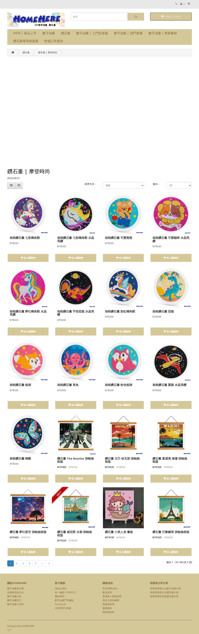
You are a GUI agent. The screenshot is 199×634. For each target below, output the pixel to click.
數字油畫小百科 (15, 604)
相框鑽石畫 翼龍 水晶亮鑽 (169, 385)
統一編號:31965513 (65, 592)
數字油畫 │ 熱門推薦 (128, 33)
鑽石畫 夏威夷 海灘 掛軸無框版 (169, 460)
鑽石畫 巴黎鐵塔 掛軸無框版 (170, 532)
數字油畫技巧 (14, 600)
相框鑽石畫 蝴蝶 (20, 458)
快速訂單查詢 (53, 41)
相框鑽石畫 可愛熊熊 (118, 238)
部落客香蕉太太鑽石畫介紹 (164, 592)
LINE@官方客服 (63, 608)
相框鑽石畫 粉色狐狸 (118, 385)
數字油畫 (48, 33)
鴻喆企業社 (61, 588)
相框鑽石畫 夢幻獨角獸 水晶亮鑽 (28, 313)
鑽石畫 (65, 33)
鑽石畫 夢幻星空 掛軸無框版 (28, 532)
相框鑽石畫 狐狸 (20, 385)
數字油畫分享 (14, 596)
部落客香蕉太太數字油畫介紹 (165, 588)
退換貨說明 (108, 604)
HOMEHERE (28, 626)
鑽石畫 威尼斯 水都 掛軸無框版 (74, 533)
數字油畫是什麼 (15, 588)
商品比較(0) (13, 178)
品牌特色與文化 (15, 592)
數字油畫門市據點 (64, 600)
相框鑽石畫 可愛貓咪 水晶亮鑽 (170, 239)
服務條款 (107, 608)
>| (49, 563)
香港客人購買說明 (112, 596)
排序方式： (90, 184)
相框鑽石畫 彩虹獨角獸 (120, 311)
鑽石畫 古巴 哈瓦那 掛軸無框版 (122, 460)
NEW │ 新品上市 (25, 33)
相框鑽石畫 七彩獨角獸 (25, 238)
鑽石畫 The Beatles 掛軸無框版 (75, 460)
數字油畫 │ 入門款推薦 (92, 33)
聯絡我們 (59, 596)
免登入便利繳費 (111, 600)
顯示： (156, 184)
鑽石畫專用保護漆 (25, 41)
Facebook (60, 604)
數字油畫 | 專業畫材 (163, 33)
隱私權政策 (108, 612)
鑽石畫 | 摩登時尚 (47, 52)
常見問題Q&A (110, 588)
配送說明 (107, 592)
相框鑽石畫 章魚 (68, 385)
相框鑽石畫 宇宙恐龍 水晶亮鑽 (75, 313)
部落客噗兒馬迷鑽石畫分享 (164, 596)
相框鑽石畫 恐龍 (163, 311)
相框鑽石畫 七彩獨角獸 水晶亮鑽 (75, 239)
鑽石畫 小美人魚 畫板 (119, 532)
